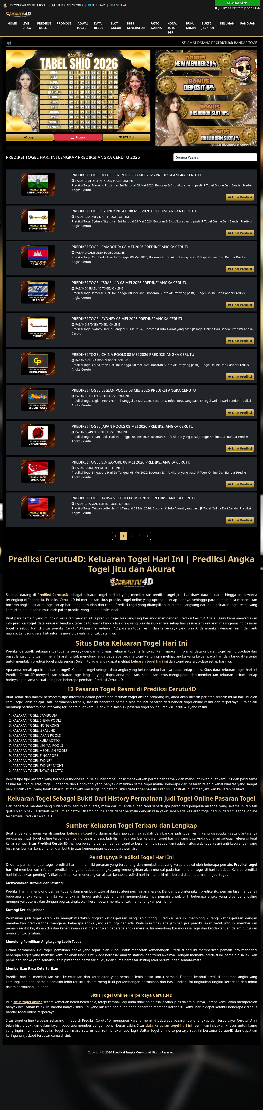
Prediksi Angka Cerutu (130, 1052)
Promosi (64, 23)
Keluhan (227, 23)
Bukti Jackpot (207, 25)
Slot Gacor (116, 25)
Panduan (247, 23)
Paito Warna (156, 25)
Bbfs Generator (136, 25)
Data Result (99, 25)
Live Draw (26, 25)
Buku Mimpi (191, 25)
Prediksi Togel (44, 25)
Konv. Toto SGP (172, 27)
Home (12, 23)
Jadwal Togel (82, 25)
